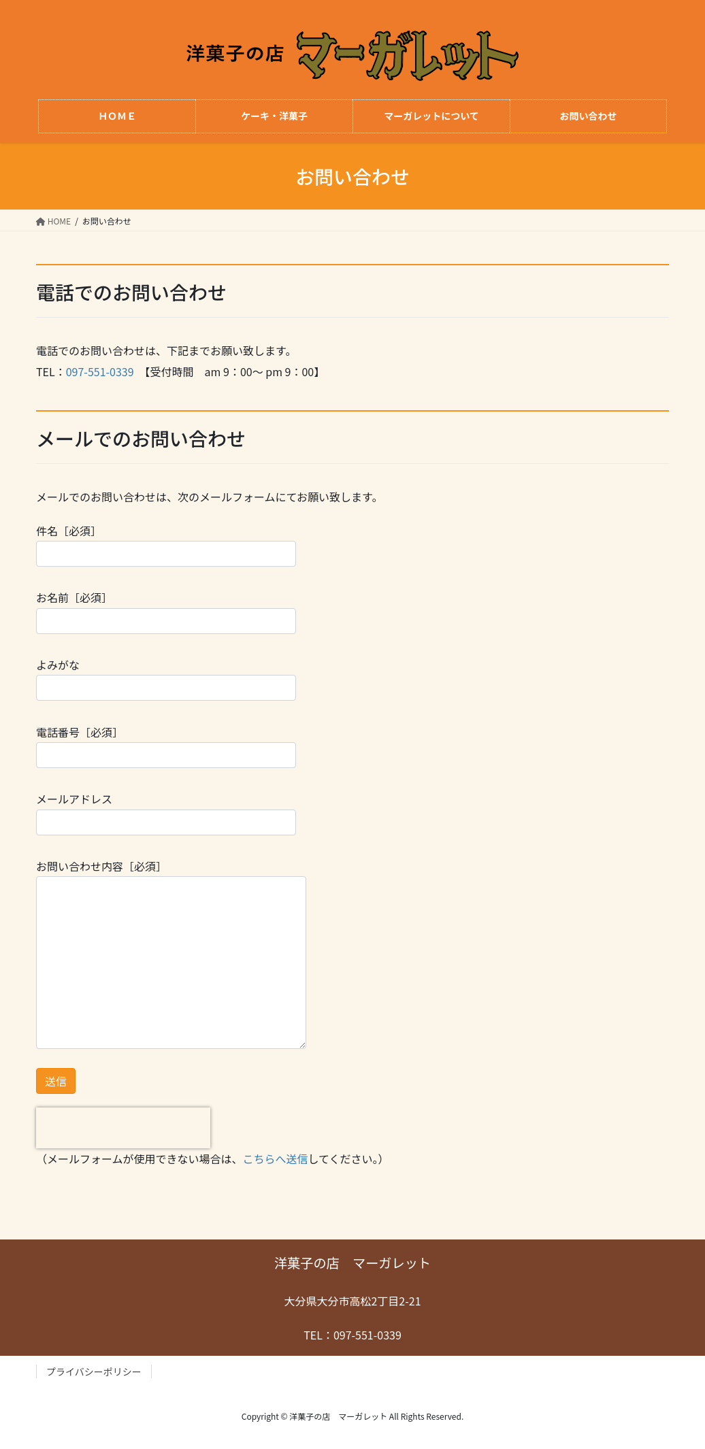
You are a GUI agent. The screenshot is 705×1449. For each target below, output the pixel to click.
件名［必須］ (166, 544)
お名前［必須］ (166, 611)
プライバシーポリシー (94, 1371)
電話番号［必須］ (166, 746)
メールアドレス (166, 812)
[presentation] (123, 1127)
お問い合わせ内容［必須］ (171, 953)
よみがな (166, 678)
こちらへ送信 (275, 1158)
